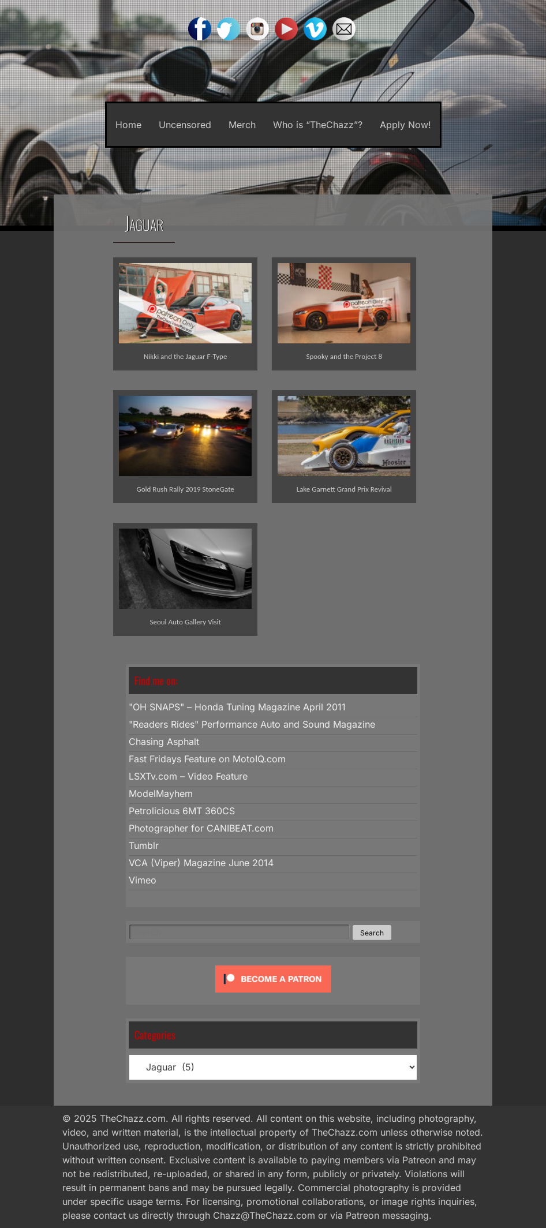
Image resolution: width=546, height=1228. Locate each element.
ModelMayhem (161, 793)
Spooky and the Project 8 (344, 356)
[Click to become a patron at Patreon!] (273, 995)
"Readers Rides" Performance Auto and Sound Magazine (252, 724)
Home (128, 124)
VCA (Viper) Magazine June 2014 (201, 862)
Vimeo (142, 880)
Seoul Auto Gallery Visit (185, 621)
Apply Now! (405, 124)
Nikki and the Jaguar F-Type (185, 356)
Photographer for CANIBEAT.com (201, 828)
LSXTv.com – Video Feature (188, 776)
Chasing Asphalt (164, 741)
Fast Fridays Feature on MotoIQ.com (207, 759)
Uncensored (185, 124)
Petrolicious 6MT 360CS (182, 811)
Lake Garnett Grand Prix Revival (344, 489)
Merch (242, 124)
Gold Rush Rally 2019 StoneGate (185, 489)
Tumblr (144, 845)
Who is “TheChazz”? (317, 124)
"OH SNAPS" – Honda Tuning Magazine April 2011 (237, 707)
